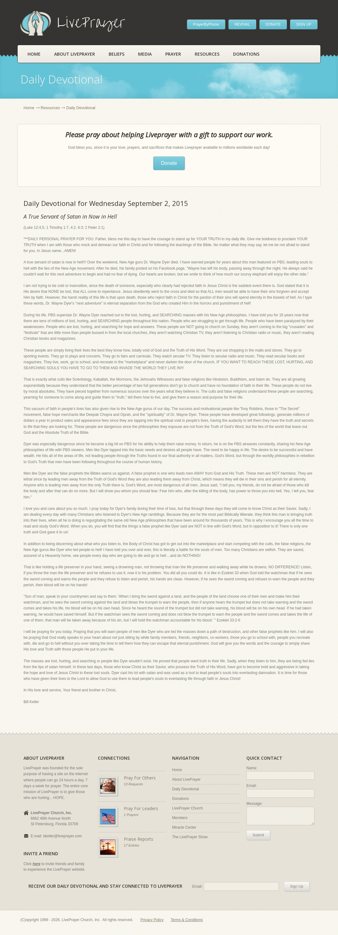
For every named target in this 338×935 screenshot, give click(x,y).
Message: (254, 803)
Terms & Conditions (187, 920)
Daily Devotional (185, 789)
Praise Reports (138, 839)
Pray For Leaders (141, 808)
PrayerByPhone (206, 24)
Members (180, 818)
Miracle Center (184, 827)
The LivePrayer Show (190, 837)
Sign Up (296, 886)
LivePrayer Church (187, 808)
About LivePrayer (74, 54)
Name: (251, 768)
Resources (207, 54)
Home (34, 54)
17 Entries (131, 845)
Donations (246, 54)
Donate (169, 163)
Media (145, 54)
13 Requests (133, 784)
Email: (251, 785)
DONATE (273, 24)
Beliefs (116, 54)
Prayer (173, 54)
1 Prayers (131, 815)
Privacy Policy (152, 920)
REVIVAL (242, 24)
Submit (258, 835)
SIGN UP (303, 24)
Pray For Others (140, 778)
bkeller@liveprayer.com (62, 836)
